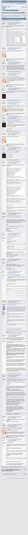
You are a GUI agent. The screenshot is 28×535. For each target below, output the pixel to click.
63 (20, 16)
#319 (25, 425)
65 (16, 467)
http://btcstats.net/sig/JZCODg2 (10, 211)
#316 (25, 335)
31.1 (5, 8)
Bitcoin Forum (4, 12)
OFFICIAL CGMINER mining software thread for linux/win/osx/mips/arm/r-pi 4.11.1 (14, 13)
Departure (4, 22)
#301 (25, 23)
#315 (25, 301)
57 (14, 16)
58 (15, 16)
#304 (25, 74)
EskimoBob (4, 300)
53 (11, 16)
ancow (3, 62)
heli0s (3, 271)
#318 (25, 417)
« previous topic (24, 15)
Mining (11, 12)
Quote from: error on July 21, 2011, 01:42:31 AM (13, 105)
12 (11, 15)
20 (19, 15)
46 (4, 16)
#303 (25, 63)
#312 (25, 234)
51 (9, 16)
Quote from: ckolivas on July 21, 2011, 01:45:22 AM (13, 274)
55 (7, 467)
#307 (25, 117)
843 (5, 17)
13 (12, 15)
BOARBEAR (4, 416)
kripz (3, 161)
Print (25, 17)
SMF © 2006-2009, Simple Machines (19, 478)
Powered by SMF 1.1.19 (10, 478)
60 (17, 16)
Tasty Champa (3, 234)
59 (16, 16)
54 (6, 467)
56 (13, 16)
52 (10, 16)
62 (19, 16)
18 (17, 15)
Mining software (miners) (17, 12)
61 (18, 16)
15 (14, 15)
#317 (25, 375)
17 (16, 15)
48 (6, 16)
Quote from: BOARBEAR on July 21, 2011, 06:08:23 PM (14, 427)
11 (10, 15)
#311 (25, 213)
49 (7, 16)
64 (15, 467)
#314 (25, 272)
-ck (2, 47)
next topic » (25, 16)
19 (18, 15)
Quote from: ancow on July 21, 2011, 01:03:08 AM (13, 76)
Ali (2, 439)
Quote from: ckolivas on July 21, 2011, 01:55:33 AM (13, 150)
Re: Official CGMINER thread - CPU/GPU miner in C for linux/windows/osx (15, 23)
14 (13, 15)
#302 (25, 48)
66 (17, 467)
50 (8, 16)
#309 (25, 148)
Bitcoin (8, 12)
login (10, 5)
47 (5, 16)
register (13, 5)
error (3, 88)
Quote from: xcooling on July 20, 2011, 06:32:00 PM (13, 236)
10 (9, 15)
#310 (25, 162)
